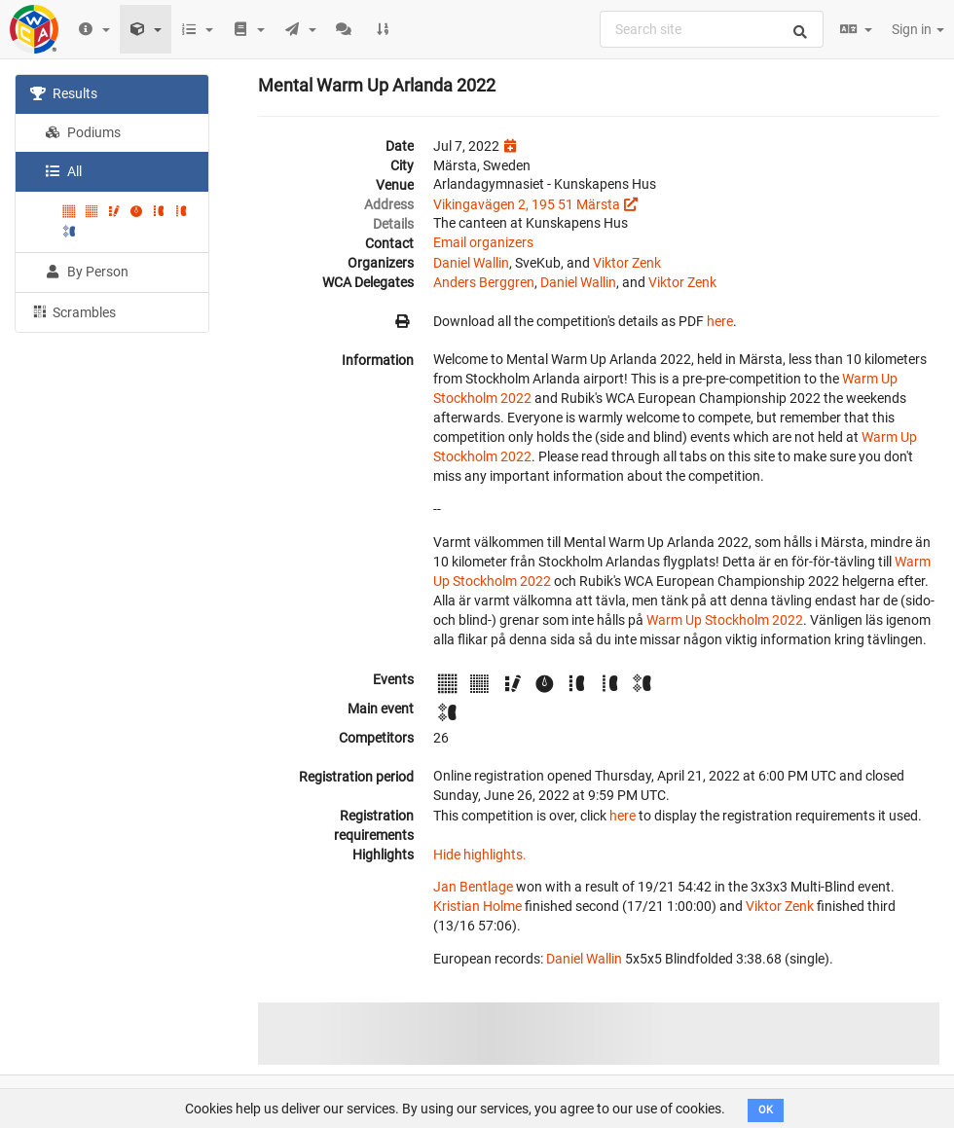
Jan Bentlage (473, 886)
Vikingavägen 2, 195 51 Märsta (526, 204)
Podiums (83, 132)
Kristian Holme (477, 906)
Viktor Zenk (627, 263)
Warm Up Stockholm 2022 (724, 620)
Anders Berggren (483, 282)
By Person (86, 271)
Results (63, 93)
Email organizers (483, 242)
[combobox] (712, 29)
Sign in (918, 29)
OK (765, 1110)
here (720, 321)
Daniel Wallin (471, 263)
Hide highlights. (480, 854)
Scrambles (73, 311)
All (63, 171)
